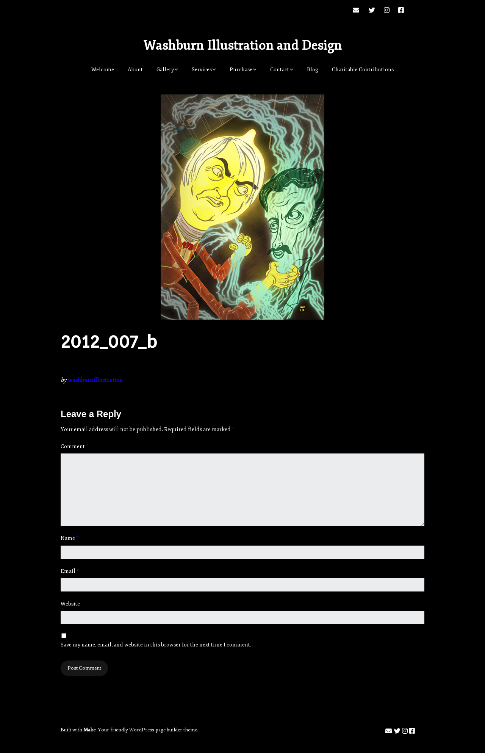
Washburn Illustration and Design (242, 45)
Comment (74, 446)
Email (70, 571)
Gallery (165, 69)
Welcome (102, 69)
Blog (312, 69)
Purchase (241, 69)
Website (70, 604)
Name (69, 538)
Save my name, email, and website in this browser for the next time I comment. (156, 645)
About (135, 69)
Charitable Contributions (363, 69)
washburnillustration (95, 380)
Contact (279, 69)
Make (89, 730)
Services (202, 69)
